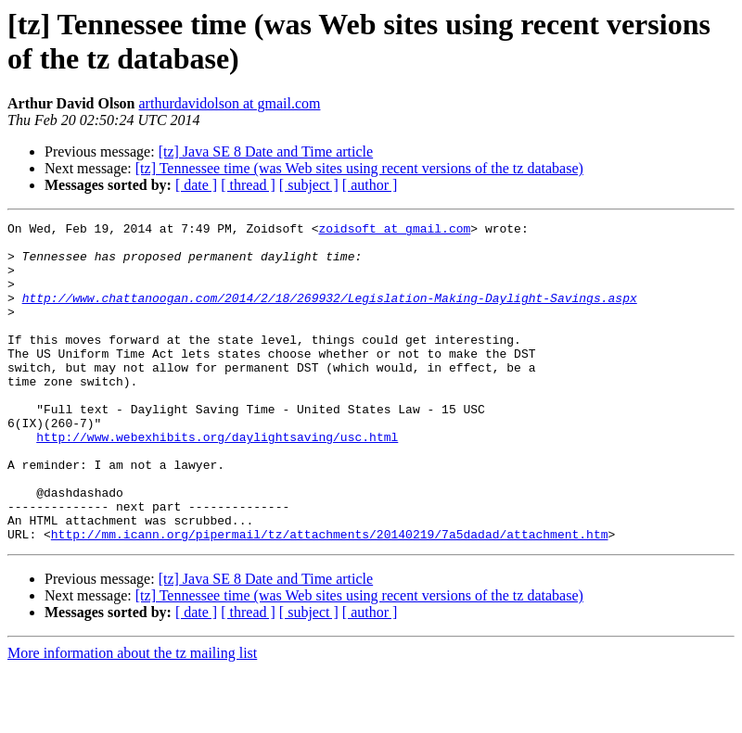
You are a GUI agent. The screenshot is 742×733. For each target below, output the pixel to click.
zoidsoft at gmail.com (394, 230)
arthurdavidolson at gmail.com (230, 103)
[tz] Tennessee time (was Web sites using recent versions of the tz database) (359, 168)
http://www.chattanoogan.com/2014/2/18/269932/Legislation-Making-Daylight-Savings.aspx (329, 314)
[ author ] (370, 185)
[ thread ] (248, 185)
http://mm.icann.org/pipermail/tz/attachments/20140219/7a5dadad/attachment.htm (329, 597)
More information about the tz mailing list (132, 717)
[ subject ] (309, 185)
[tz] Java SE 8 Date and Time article (266, 151)
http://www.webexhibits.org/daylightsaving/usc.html (217, 481)
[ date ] (196, 185)
